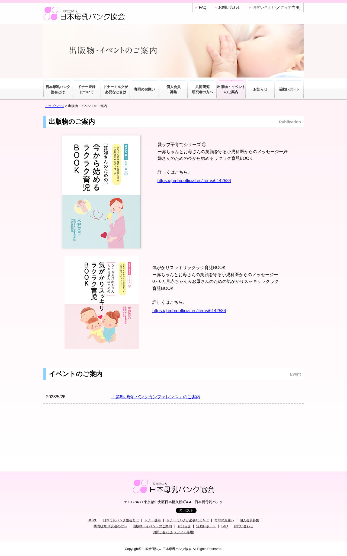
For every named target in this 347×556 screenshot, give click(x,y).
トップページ (54, 106)
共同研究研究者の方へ (202, 89)
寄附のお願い (144, 89)
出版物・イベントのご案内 (231, 89)
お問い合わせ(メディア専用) (277, 7)
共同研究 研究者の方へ (110, 526)
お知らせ (260, 89)
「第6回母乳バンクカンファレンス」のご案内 (155, 397)
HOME (92, 520)
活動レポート (289, 89)
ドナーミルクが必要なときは (115, 89)
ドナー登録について (86, 89)
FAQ (203, 7)
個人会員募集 (173, 89)
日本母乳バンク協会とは (58, 89)
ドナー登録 (152, 520)
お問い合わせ (229, 7)
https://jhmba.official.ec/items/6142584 (194, 180)
